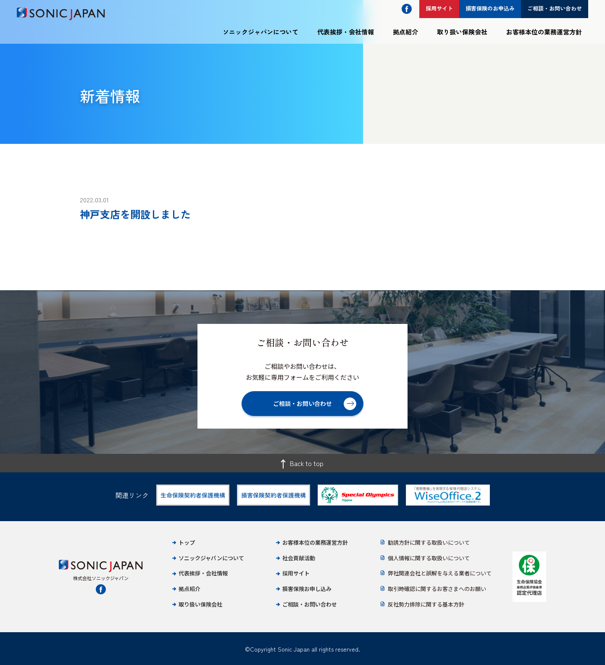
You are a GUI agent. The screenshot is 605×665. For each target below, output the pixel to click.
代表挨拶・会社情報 (345, 31)
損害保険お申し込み (306, 589)
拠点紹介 (405, 31)
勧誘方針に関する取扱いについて (429, 542)
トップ (187, 542)
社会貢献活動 (298, 558)
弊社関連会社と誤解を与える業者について (440, 573)
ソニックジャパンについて (260, 31)
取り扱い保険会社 (462, 31)
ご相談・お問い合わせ (309, 604)
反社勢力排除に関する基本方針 (426, 604)
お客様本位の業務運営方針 (544, 31)
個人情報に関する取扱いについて (429, 558)
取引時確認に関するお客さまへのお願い (437, 589)
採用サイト (296, 573)
